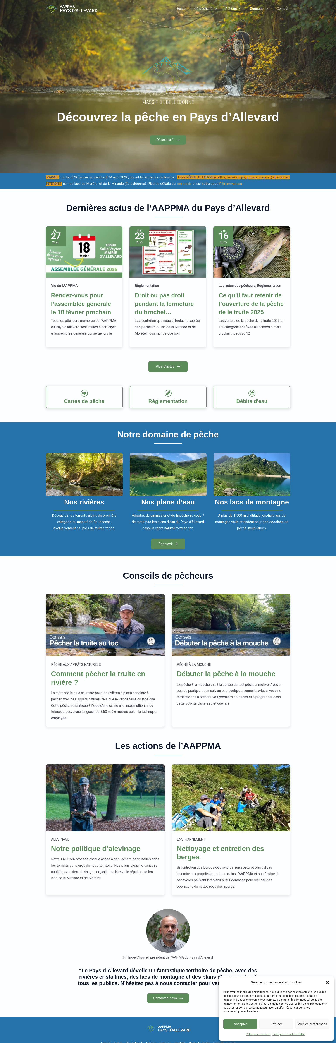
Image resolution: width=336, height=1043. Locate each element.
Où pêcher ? (211, 8)
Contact (283, 9)
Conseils (262, 8)
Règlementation (147, 287)
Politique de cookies (258, 1034)
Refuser (276, 1024)
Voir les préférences (312, 1024)
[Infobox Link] (84, 406)
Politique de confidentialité (289, 1034)
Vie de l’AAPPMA (64, 287)
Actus (189, 9)
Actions (238, 8)
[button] (327, 982)
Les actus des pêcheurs (237, 287)
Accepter (240, 1024)
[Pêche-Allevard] (72, 9)
